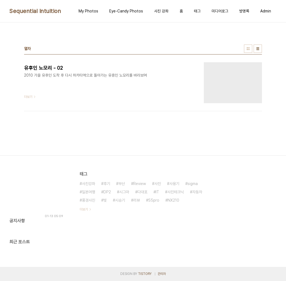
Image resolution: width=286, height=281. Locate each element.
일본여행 (88, 192)
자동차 (197, 192)
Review (139, 183)
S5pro (153, 200)
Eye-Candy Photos (126, 11)
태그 (197, 11)
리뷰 (136, 200)
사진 (157, 183)
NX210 (173, 200)
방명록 (244, 11)
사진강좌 (88, 183)
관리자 (162, 274)
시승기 (120, 200)
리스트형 (258, 49)
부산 (121, 183)
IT (157, 192)
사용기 (174, 183)
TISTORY (145, 274)
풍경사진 (88, 200)
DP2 (107, 192)
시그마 (124, 192)
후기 (106, 183)
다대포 (142, 192)
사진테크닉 (175, 192)
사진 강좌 (161, 11)
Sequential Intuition (35, 11)
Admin (265, 11)
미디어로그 (220, 11)
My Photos (88, 11)
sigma (193, 183)
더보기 (84, 209)
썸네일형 (248, 49)
